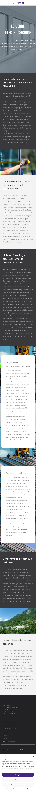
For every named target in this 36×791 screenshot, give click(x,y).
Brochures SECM (9, 741)
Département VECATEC (10, 722)
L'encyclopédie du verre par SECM (12, 750)
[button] (33, 756)
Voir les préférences (18, 785)
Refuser (18, 780)
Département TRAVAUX (10, 728)
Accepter (18, 775)
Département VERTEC (10, 725)
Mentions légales (10, 788)
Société (5, 719)
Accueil (5, 716)
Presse (5, 738)
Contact (5, 735)
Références (6, 732)
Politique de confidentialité (22, 788)
